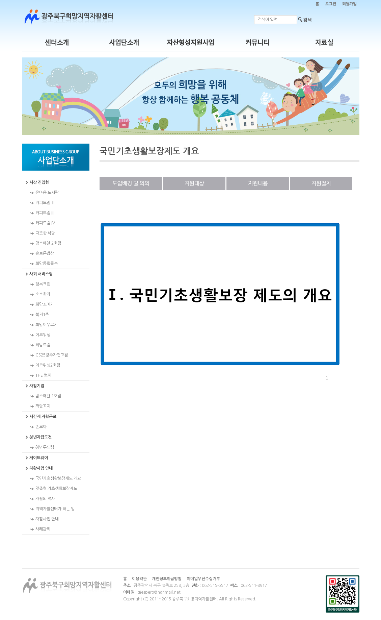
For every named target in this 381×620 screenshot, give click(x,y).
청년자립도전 (40, 437)
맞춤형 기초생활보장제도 (56, 489)
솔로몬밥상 (44, 253)
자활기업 (36, 386)
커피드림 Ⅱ (45, 203)
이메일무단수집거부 (203, 579)
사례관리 (42, 529)
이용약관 (139, 579)
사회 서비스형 (41, 274)
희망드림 (42, 345)
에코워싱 (42, 335)
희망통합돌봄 (46, 264)
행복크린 (42, 284)
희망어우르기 (46, 325)
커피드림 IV (45, 223)
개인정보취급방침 (167, 579)
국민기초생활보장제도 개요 (58, 478)
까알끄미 (42, 406)
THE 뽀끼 (43, 375)
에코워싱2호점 (47, 365)
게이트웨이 (38, 458)
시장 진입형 (39, 182)
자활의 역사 (45, 499)
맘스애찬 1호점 (48, 396)
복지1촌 (42, 315)
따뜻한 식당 (45, 233)
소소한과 (42, 294)
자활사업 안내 (41, 468)
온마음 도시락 (47, 193)
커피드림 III (44, 213)
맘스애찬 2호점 (48, 243)
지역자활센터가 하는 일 (55, 509)
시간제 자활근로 (42, 417)
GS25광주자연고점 (51, 355)
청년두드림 (44, 447)
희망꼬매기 (44, 304)
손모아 (41, 427)
